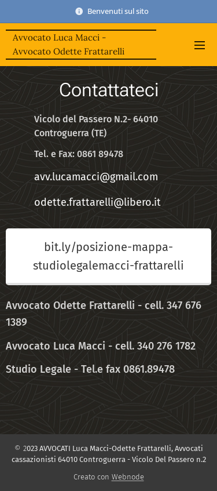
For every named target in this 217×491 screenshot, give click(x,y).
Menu (199, 45)
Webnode (128, 476)
